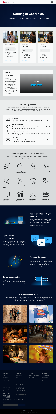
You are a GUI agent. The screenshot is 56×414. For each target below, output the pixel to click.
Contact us (5, 390)
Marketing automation (7, 377)
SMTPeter (18, 379)
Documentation (45, 377)
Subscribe (21, 405)
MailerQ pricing (32, 379)
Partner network (45, 375)
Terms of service (20, 412)
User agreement (35, 412)
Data (4, 379)
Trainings (44, 379)
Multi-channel (6, 380)
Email (4, 375)
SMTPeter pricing (32, 377)
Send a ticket (45, 380)
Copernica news (6, 387)
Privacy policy (28, 412)
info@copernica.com (20, 392)
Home (4, 5)
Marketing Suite (19, 375)
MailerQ (17, 377)
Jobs (12, 5)
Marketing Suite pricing (34, 375)
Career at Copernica (7, 389)
